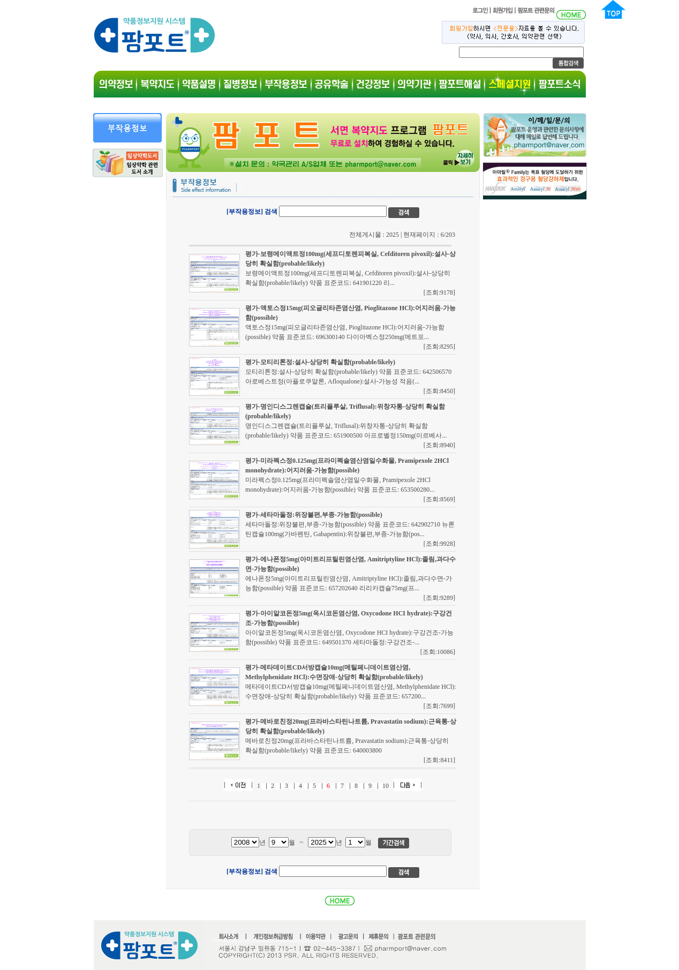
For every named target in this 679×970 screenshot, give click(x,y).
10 (385, 785)
